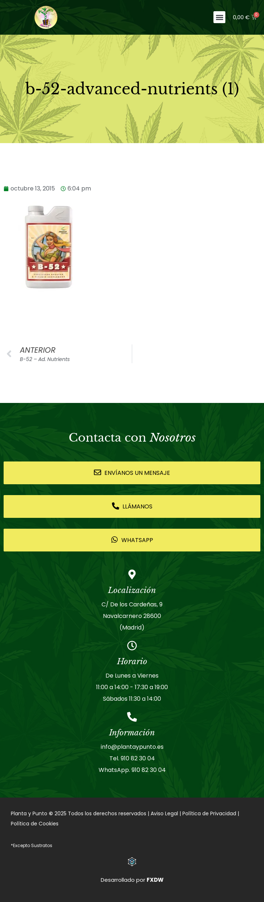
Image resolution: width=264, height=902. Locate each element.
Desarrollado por (132, 880)
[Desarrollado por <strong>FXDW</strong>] (132, 861)
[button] (219, 17)
